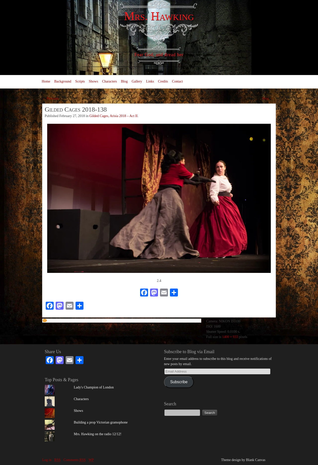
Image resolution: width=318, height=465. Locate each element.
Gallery (137, 81)
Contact (177, 81)
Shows (93, 81)
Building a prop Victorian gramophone (101, 422)
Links (150, 81)
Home (46, 81)
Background (62, 81)
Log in (46, 460)
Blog (124, 81)
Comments (75, 460)
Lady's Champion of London (94, 387)
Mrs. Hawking (159, 16)
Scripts (80, 81)
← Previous (50, 98)
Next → (267, 98)
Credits (163, 81)
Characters (109, 81)
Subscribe (179, 382)
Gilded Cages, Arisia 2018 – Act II (113, 116)
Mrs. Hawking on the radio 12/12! (97, 434)
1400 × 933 (230, 337)
